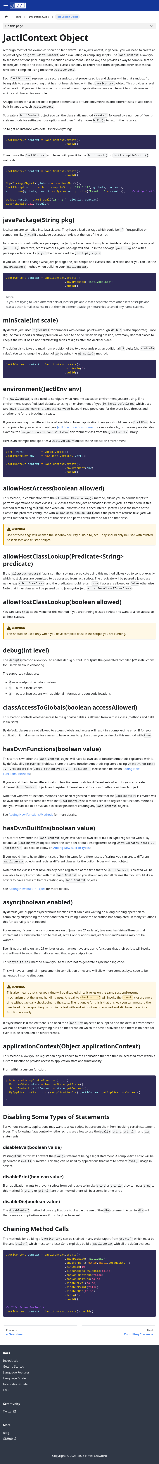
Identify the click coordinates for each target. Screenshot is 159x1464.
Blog (6, 1433)
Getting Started (13, 1366)
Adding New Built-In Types (71, 848)
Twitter (9, 1411)
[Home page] (6, 17)
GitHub (9, 1439)
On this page (14, 26)
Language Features (16, 1372)
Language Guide (14, 1378)
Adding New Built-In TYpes (27, 889)
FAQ (5, 1390)
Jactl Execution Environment (76, 427)
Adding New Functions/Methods (31, 815)
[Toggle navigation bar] (5, 5)
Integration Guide (15, 1384)
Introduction (11, 1361)
